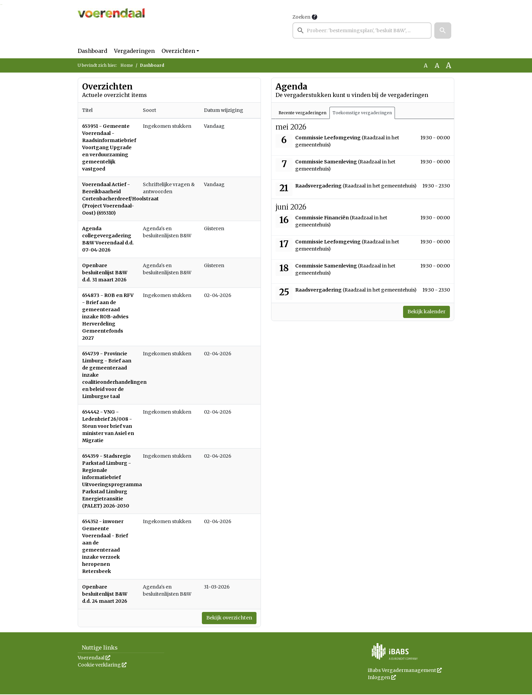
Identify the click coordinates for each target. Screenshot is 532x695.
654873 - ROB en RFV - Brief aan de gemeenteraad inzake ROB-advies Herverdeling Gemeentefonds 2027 (108, 316)
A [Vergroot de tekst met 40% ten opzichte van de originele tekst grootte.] (448, 65)
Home (126, 65)
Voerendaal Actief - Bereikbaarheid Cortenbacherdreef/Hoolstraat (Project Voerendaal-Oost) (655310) (120, 198)
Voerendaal (94, 658)
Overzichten (178, 50)
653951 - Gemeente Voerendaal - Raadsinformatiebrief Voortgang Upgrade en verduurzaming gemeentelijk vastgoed (109, 147)
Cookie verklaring (102, 665)
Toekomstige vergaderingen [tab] (362, 112)
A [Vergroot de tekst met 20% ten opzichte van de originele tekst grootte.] (437, 65)
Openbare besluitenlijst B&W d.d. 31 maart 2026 (104, 272)
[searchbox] (362, 30)
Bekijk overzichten (226, 618)
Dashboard (92, 50)
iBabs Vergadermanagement (405, 671)
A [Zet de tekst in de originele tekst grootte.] (426, 65)
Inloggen (382, 678)
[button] (442, 30)
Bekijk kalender (423, 312)
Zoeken (301, 17)
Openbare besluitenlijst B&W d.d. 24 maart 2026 (104, 594)
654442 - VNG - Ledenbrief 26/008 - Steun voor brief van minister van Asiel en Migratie (108, 426)
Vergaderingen (134, 50)
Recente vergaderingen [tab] (302, 112)
